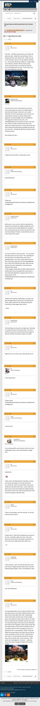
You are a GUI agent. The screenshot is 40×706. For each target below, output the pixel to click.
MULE (12, 505)
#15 (34, 461)
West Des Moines (9, 444)
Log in (31, 1)
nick (12, 170)
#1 (34, 43)
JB (11, 369)
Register (35, 1)
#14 (34, 436)
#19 (34, 578)
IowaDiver (17, 439)
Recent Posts (17, 13)
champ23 (13, 557)
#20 (34, 600)
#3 (34, 144)
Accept (16, 703)
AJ (11, 46)
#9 (34, 317)
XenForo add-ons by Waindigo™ (7, 692)
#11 (34, 366)
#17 (34, 524)
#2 (34, 96)
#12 (34, 390)
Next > (9, 39)
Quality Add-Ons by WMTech (7, 688)
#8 (34, 288)
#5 (34, 190)
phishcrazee (14, 99)
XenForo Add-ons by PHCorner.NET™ (9, 687)
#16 (34, 502)
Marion (6, 373)
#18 (34, 554)
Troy (12, 416)
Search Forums (9, 13)
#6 (34, 213)
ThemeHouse (22, 690)
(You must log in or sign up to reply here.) (27, 669)
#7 (34, 243)
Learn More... (22, 703)
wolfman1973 (15, 216)
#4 (34, 167)
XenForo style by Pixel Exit (24, 687)
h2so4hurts (14, 246)
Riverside (7, 104)
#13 (34, 413)
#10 (34, 343)
